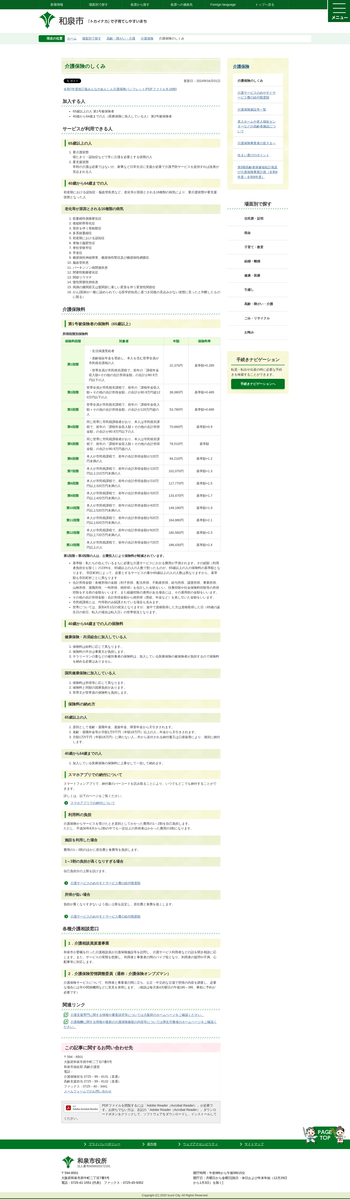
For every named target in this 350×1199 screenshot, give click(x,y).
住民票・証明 (253, 218)
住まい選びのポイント (253, 155)
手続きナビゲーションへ (257, 384)
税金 (247, 233)
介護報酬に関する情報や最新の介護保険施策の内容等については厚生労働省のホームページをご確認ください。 (140, 1024)
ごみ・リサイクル (257, 318)
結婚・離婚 (252, 261)
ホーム (72, 38)
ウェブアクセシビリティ (200, 1144)
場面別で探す (98, 4)
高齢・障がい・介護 (121, 38)
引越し (249, 289)
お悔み (249, 332)
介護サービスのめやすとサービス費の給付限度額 (105, 883)
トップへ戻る (264, 4)
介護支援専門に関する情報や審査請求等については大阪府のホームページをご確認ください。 (137, 1015)
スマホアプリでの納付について (92, 803)
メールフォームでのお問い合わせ (88, 1091)
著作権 (152, 1144)
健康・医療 (252, 275)
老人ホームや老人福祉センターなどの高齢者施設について (257, 126)
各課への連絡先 (181, 4)
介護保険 (147, 38)
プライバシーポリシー (104, 1144)
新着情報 (56, 4)
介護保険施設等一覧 (252, 109)
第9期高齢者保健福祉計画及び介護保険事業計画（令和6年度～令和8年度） (258, 172)
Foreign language (223, 4)
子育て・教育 (253, 247)
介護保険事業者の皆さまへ (257, 143)
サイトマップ (254, 1144)
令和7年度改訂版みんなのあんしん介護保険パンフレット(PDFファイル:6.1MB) (120, 89)
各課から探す (140, 4)
